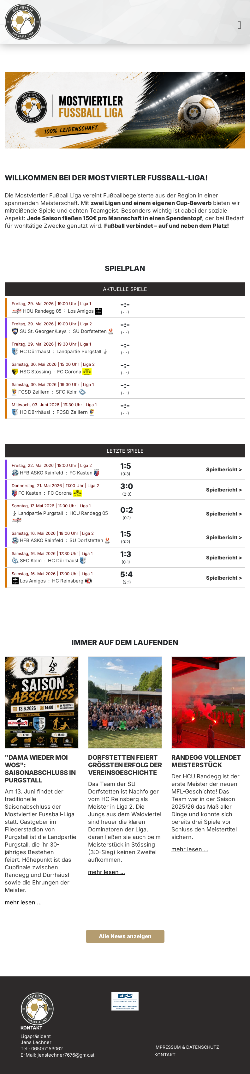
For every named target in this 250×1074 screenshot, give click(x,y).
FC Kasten (84, 473)
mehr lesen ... (23, 902)
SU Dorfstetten (93, 331)
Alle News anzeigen (125, 936)
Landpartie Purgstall (82, 351)
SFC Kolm (71, 392)
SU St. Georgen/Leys (40, 331)
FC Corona (74, 372)
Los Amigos (85, 311)
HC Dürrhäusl (31, 351)
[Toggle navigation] (239, 25)
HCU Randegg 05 (37, 311)
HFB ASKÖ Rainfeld (38, 473)
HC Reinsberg (72, 581)
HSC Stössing (32, 372)
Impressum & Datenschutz (186, 1047)
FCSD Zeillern (31, 392)
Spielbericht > (224, 469)
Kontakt (165, 1054)
